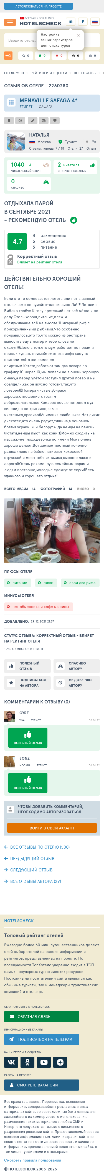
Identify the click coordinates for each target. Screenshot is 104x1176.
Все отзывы (85, 72)
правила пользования (32, 1160)
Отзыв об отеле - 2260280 (36, 85)
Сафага (45, 106)
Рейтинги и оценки (49, 72)
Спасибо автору (77, 666)
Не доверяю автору (80, 682)
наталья (39, 134)
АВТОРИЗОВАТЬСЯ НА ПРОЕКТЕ (39, 6)
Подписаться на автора (32, 682)
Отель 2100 (14, 72)
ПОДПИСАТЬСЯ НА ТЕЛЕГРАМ (45, 1039)
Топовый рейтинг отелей (34, 935)
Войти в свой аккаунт (52, 828)
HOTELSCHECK (19, 921)
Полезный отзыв (29, 666)
